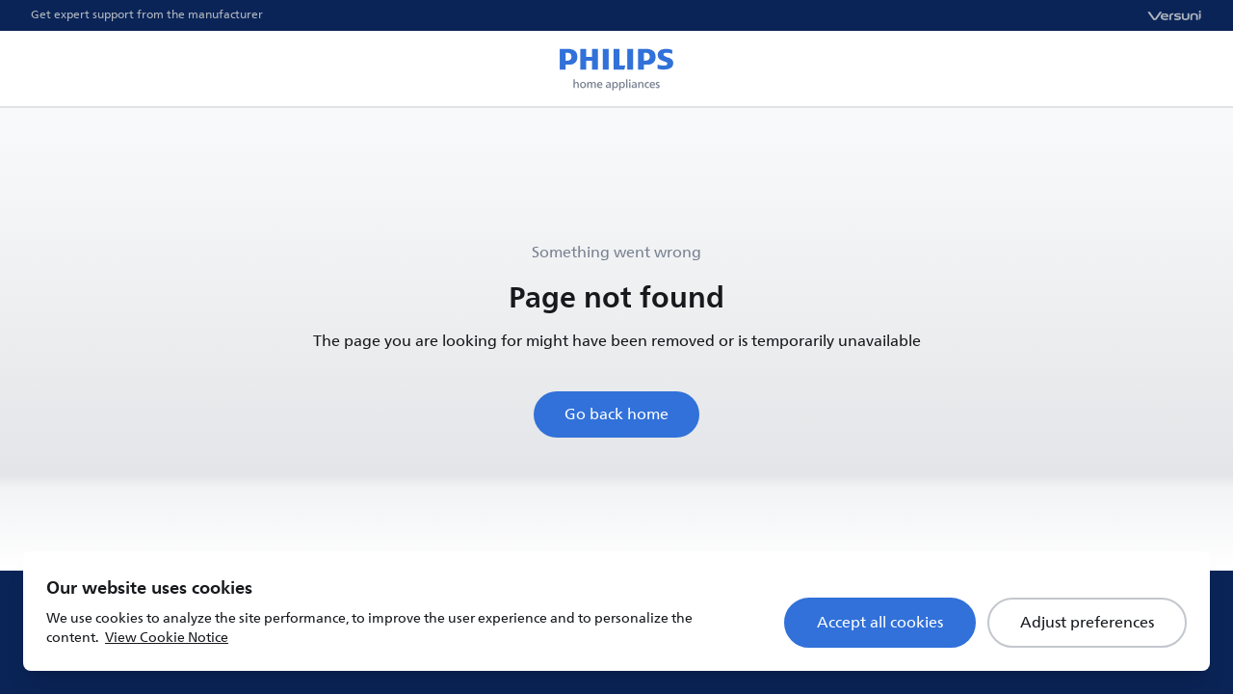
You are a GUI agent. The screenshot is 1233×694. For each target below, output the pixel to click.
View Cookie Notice (166, 638)
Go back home (616, 414)
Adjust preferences (1087, 622)
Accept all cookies (880, 622)
